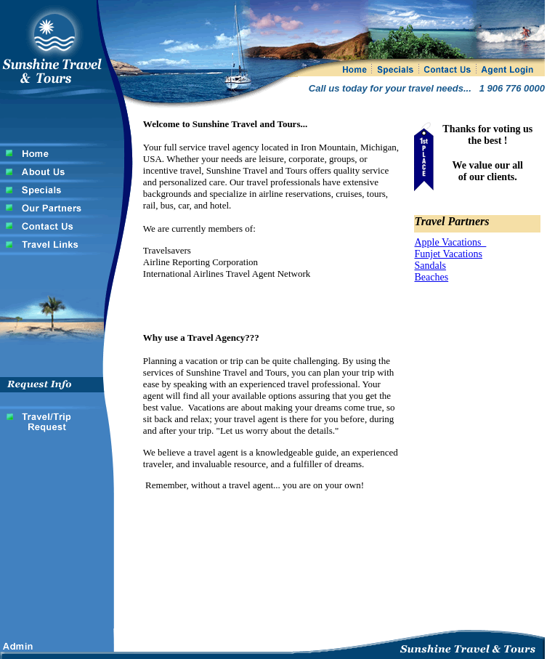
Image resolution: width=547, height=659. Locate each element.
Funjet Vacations (448, 253)
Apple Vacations (450, 242)
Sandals (430, 265)
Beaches (431, 277)
